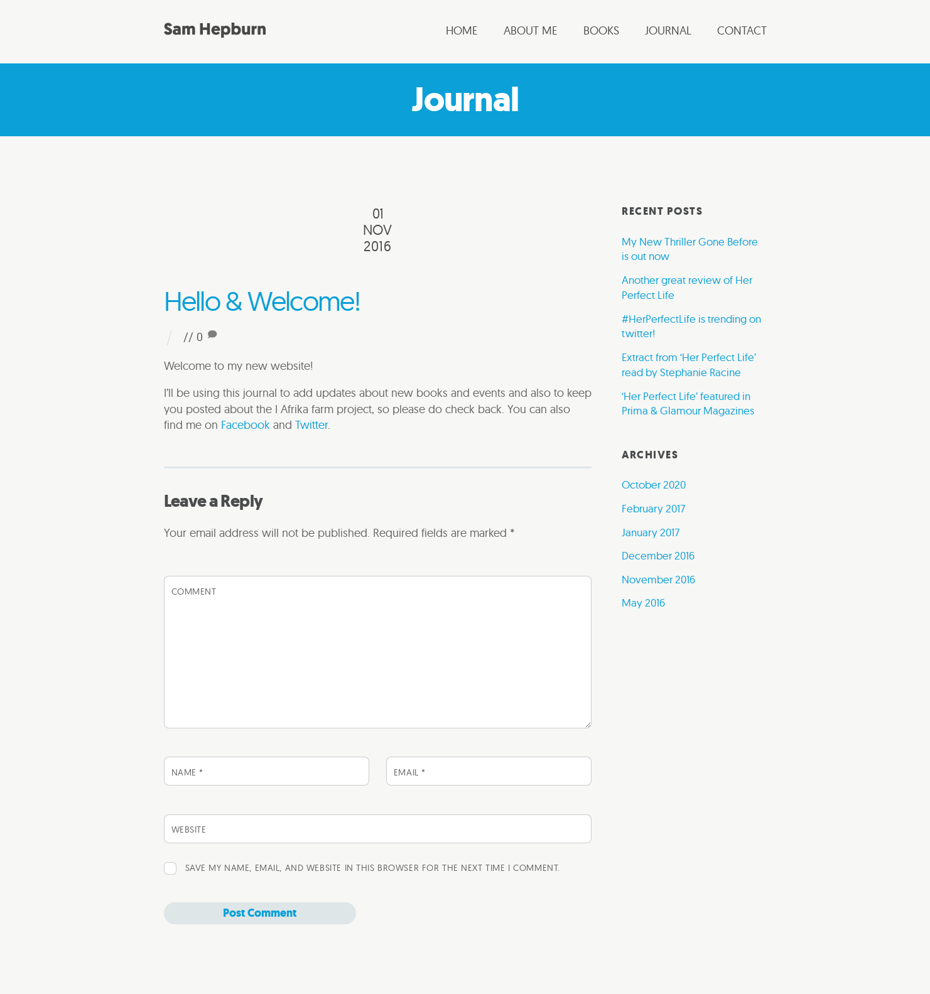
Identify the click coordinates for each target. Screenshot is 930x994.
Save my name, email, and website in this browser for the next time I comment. (372, 867)
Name (187, 772)
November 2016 (658, 579)
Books (601, 30)
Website (189, 829)
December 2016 (658, 555)
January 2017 (650, 532)
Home (462, 30)
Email (410, 772)
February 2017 (653, 508)
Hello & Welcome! (262, 301)
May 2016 (643, 602)
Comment (194, 591)
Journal (668, 30)
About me (531, 30)
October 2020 (654, 484)
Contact (742, 30)
